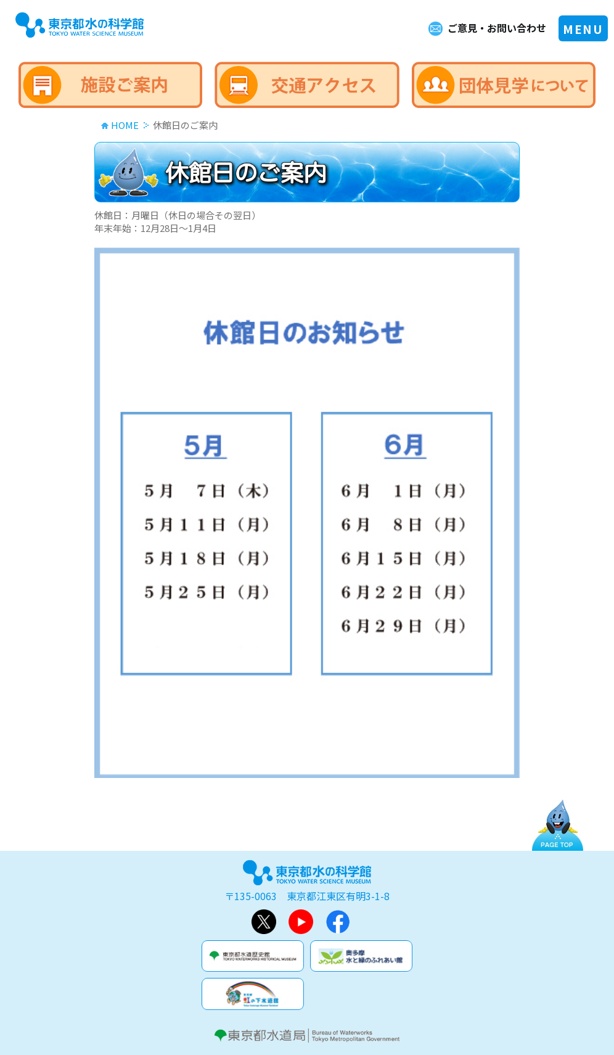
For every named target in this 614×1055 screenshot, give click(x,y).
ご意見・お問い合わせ (497, 27)
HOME (125, 125)
